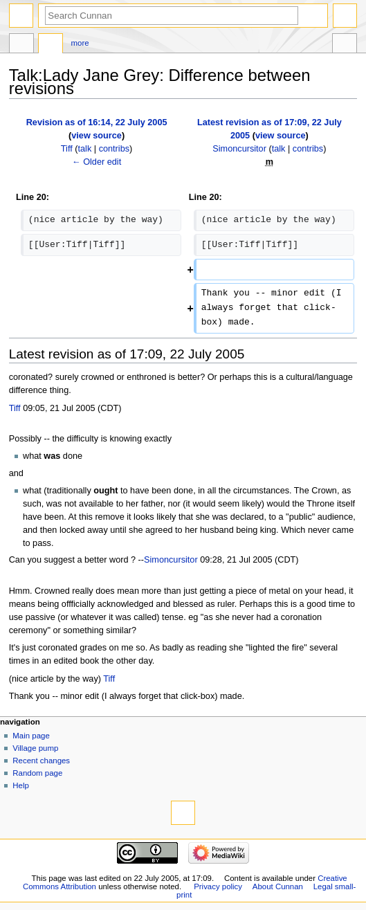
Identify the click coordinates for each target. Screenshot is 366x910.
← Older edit (96, 162)
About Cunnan (278, 886)
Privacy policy (218, 886)
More (80, 43)
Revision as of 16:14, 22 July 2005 (96, 122)
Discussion (50, 45)
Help (20, 785)
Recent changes (41, 760)
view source (96, 135)
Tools (344, 45)
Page (21, 45)
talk (85, 149)
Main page (31, 735)
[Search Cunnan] (171, 15)
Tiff (15, 408)
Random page (37, 773)
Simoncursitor (171, 560)
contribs (114, 149)
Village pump (35, 748)
